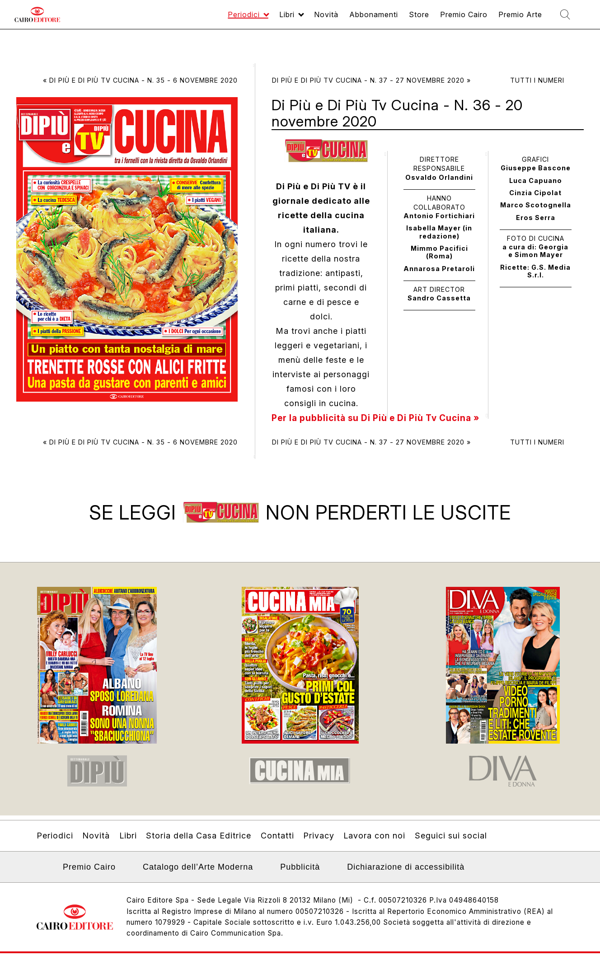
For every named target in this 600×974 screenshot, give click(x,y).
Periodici (201, 18)
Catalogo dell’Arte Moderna (198, 874)
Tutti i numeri (537, 80)
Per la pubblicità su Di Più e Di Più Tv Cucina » (382, 417)
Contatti (277, 843)
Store (396, 18)
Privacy (318, 843)
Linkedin (42, 877)
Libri (249, 18)
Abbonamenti (346, 18)
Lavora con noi (374, 843)
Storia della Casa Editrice (198, 843)
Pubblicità (300, 874)
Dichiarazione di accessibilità (405, 874)
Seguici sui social (451, 843)
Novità (292, 18)
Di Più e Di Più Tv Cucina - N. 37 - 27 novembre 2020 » (371, 80)
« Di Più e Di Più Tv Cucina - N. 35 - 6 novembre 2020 (140, 80)
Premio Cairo (446, 18)
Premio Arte (510, 18)
